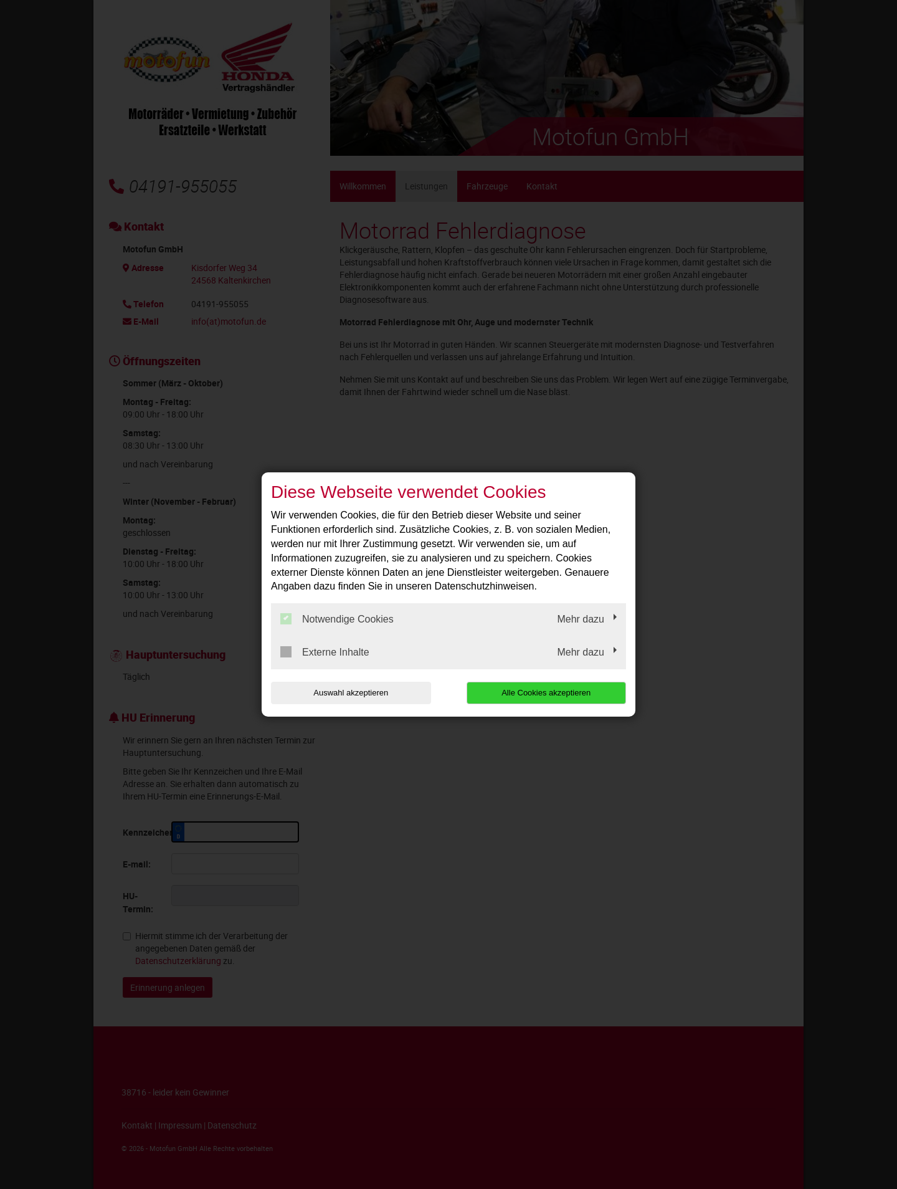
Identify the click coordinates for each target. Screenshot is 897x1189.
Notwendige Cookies (337, 618)
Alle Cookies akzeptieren (546, 692)
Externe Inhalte (324, 651)
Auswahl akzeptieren (350, 692)
